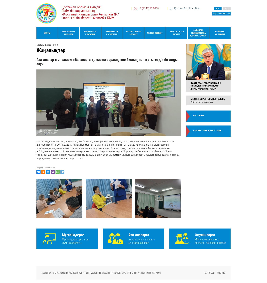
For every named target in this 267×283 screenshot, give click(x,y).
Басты (47, 33)
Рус (217, 8)
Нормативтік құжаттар (90, 33)
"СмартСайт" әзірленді (214, 272)
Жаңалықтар (51, 44)
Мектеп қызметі (155, 33)
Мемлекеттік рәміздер (68, 33)
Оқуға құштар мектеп (177, 33)
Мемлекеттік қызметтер (112, 33)
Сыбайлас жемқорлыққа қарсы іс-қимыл (198, 33)
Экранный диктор (221, 13)
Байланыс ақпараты (220, 33)
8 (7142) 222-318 (149, 8)
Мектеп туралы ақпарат (133, 33)
